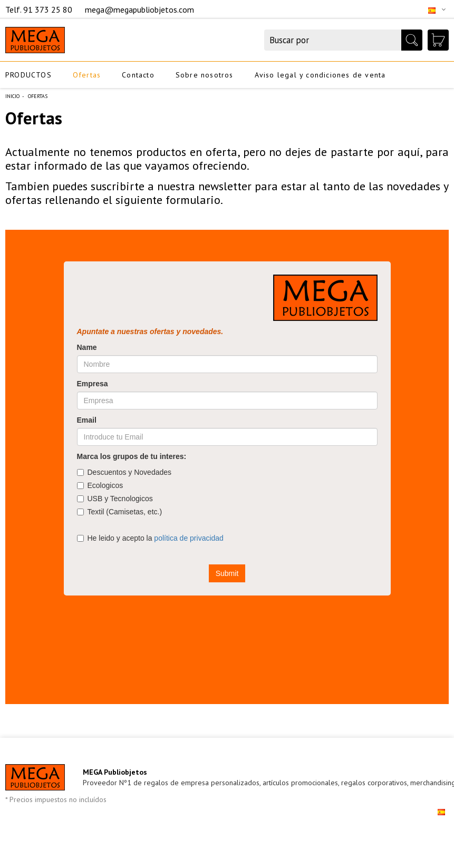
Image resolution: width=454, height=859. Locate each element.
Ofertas (87, 75)
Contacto (138, 75)
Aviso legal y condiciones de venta (320, 75)
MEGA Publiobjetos (115, 772)
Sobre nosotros (205, 75)
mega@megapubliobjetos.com (139, 9)
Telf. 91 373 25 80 (39, 9)
